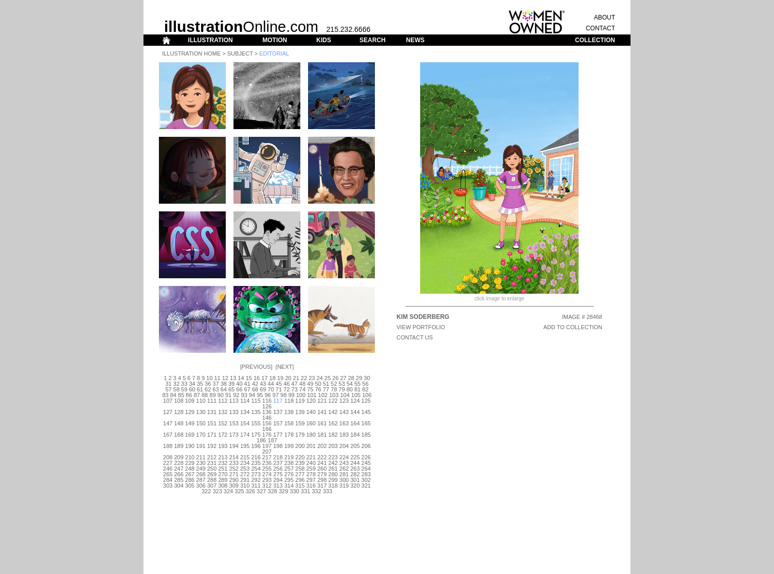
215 (244, 457)
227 (167, 463)
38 (224, 384)
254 (255, 468)
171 (212, 435)
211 (200, 457)
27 (343, 378)
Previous (256, 367)
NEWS (415, 40)
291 (244, 480)
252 (234, 468)
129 (189, 412)
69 (263, 389)
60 (192, 389)
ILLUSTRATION (210, 40)
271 (234, 474)
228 (178, 463)
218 (277, 457)
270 (222, 474)
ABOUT (604, 17)
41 (247, 384)
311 (255, 485)
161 (322, 423)
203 (332, 446)
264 (366, 468)
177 (277, 435)
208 (167, 457)
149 (189, 423)
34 (192, 384)
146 (267, 418)
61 (200, 389)
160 (311, 423)
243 (344, 463)
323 (217, 491)
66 (239, 389)
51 (326, 384)
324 (228, 491)
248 (189, 468)
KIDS (323, 40)
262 (344, 468)
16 (257, 378)
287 (200, 480)
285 (178, 480)
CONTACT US (415, 337)
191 (200, 446)
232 (222, 463)
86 (189, 395)
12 (225, 378)
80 (350, 389)
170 (200, 435)
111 (212, 401)
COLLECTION (595, 40)
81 (357, 389)
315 (299, 485)
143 (344, 412)
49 (310, 384)
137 (277, 412)
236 (267, 463)
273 (255, 474)
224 (344, 457)
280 (332, 474)
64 (224, 389)
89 (212, 395)
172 (222, 435)
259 (311, 468)
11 (217, 378)
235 (255, 463)
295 (289, 480)
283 (366, 474)
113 (234, 401)
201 (311, 446)
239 (299, 463)
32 (176, 384)
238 (289, 463)
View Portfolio (421, 327)
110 (200, 401)
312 (267, 485)
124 (354, 401)
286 (189, 480)
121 (322, 401)
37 (215, 384)
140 (311, 412)
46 (286, 384)
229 (189, 463)
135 (255, 412)
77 (326, 389)
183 (344, 435)
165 (366, 423)
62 (208, 389)
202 (322, 446)
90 (221, 395)
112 (222, 401)
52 (334, 384)
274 (267, 474)
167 (167, 435)
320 (354, 485)
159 (299, 423)
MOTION (274, 40)
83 (165, 395)
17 (264, 378)
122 (332, 401)
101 (311, 395)
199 (289, 446)
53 (341, 384)
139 (299, 412)
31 (168, 384)
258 (299, 468)
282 (354, 474)
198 (277, 446)
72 (286, 389)
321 (366, 485)
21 (296, 378)
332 (316, 491)
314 (289, 485)
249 (200, 468)
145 (366, 412)
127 (167, 412)
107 (167, 401)
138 (289, 412)
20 (288, 378)
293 (267, 480)
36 (208, 384)
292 (255, 480)
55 (357, 384)
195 (244, 446)
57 (168, 389)
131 (212, 412)
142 (332, 412)
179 (299, 435)
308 (222, 485)
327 (261, 491)
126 (267, 406)
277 (299, 474)
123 (344, 401)
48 (302, 384)
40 (239, 384)
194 (234, 446)
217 (267, 457)
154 (244, 423)
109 (189, 401)
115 (255, 401)
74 (302, 389)
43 (263, 384)
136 (267, 412)
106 (366, 395)
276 (289, 474)
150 (200, 423)
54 (350, 384)
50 (318, 384)
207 (267, 452)
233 (234, 463)
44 (271, 384)
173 (234, 435)
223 (332, 457)
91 (228, 395)
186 (261, 440)
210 (189, 457)
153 (234, 423)
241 (322, 463)
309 (234, 485)
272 (244, 474)
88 (205, 395)
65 (231, 389)
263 (354, 468)
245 (366, 463)
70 (271, 389)
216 (255, 457)
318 (332, 485)
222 (322, 457)
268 (200, 474)
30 (367, 378)
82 (365, 389)
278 (311, 474)
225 (354, 457)
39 (231, 384)
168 (178, 435)
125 (366, 401)
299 (332, 480)
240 (311, 463)
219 (289, 457)
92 (236, 395)
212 (212, 457)
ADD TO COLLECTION (572, 327)
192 (212, 446)
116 (267, 401)
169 (189, 435)
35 (200, 384)
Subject (240, 53)
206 (366, 446)
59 (184, 389)
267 (189, 474)
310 (244, 485)
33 (184, 384)
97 (276, 395)
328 (272, 491)
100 (300, 395)
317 (322, 485)
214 (234, 457)
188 (167, 446)
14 (241, 378)
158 (289, 423)
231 (212, 463)
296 (299, 480)
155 (255, 423)
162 (332, 423)
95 (260, 395)
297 (311, 480)
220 (299, 457)
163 (344, 423)
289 (222, 480)
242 (332, 463)
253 (244, 468)
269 (212, 474)
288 (212, 480)
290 (234, 480)
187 (272, 440)
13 (233, 378)
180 (311, 435)
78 (334, 389)
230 (200, 463)
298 (322, 480)
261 (332, 468)
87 (197, 395)
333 (327, 491)
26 (335, 378)
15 (249, 378)
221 (311, 457)
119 (299, 401)
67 (247, 389)
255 (267, 468)
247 (178, 468)
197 (267, 446)
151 (212, 423)
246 (167, 468)
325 (239, 491)
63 (215, 389)
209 (178, 457)
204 (344, 446)
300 (344, 480)
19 (280, 378)
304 (178, 485)
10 (209, 378)
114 (244, 401)
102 (323, 395)
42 (255, 384)
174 (244, 435)
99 (291, 395)
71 (279, 389)
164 (354, 423)
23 (312, 378)
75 (310, 389)
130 (200, 412)
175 (255, 435)
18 (272, 378)
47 (294, 384)
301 (354, 480)
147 (167, 423)
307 (212, 485)
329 (283, 491)
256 (277, 468)
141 (322, 412)
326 (250, 491)
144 (354, 412)
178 (289, 435)
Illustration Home (191, 53)
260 (322, 468)
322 (206, 491)
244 (354, 463)
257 (289, 468)
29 (359, 378)
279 (322, 474)
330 (294, 491)
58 (176, 389)
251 (222, 468)
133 (234, 412)
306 (200, 485)
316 (311, 485)
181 (322, 435)
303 (167, 485)
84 (173, 395)
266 (178, 474)
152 (222, 423)
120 (311, 401)
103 (333, 395)
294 (277, 480)
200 (299, 446)
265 (167, 474)
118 (289, 401)
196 (255, 446)
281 (344, 474)
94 (252, 395)
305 (189, 485)
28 (351, 378)
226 (366, 457)
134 (244, 412)
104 (344, 395)
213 (222, 457)
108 (178, 401)
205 (354, 446)
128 (178, 412)
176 (267, 435)
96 (267, 395)
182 (332, 435)
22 (304, 378)
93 (244, 395)
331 (305, 491)
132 (222, 412)
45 (279, 384)
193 (222, 446)
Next (284, 367)
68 (255, 389)
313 (277, 485)
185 (366, 435)
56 (365, 384)
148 (178, 423)
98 (283, 395)
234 (244, 463)
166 (267, 429)
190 (189, 446)
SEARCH (372, 40)
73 (294, 389)
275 (277, 474)
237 (277, 463)
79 (341, 389)
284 (167, 480)
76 (318, 389)
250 (212, 468)
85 (181, 395)
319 (344, 485)
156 (267, 423)
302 (366, 480)
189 (178, 446)
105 (356, 395)
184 (354, 435)
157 (277, 423)
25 (328, 378)
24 (319, 378)
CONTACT (600, 28)
